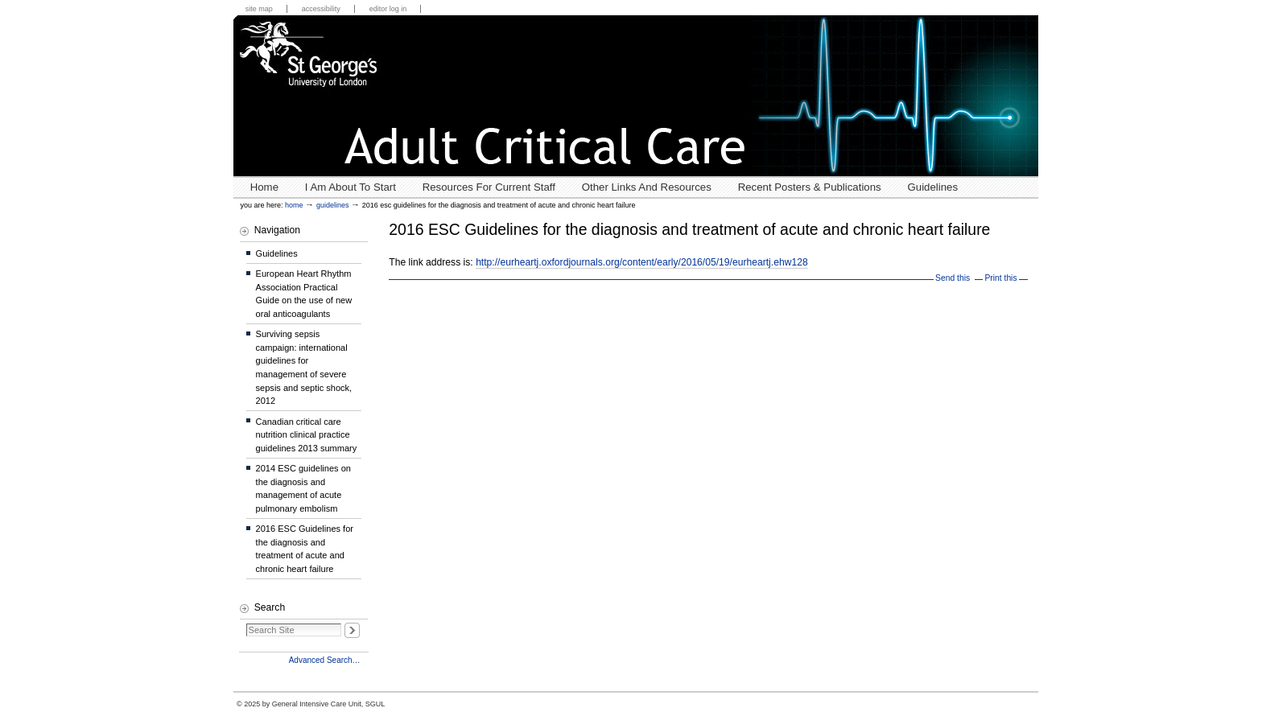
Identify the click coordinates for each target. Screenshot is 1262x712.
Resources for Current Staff (489, 187)
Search (269, 607)
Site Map (259, 9)
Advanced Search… (325, 660)
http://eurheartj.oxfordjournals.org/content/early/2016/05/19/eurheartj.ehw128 (642, 262)
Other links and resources (646, 187)
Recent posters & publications (809, 187)
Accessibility (321, 9)
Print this (1000, 278)
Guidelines (933, 187)
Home (264, 187)
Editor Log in (388, 9)
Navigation (277, 230)
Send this (952, 278)
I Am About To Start (350, 187)
